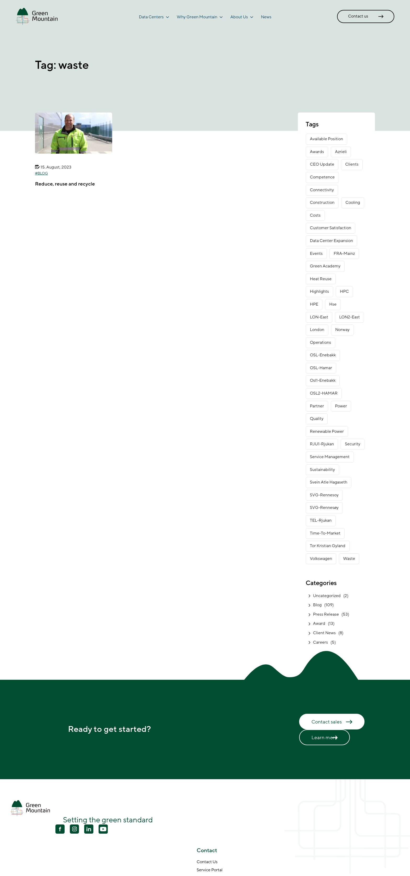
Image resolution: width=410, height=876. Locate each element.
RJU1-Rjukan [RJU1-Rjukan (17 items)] (322, 444)
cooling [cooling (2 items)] (352, 202)
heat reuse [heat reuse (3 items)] (321, 279)
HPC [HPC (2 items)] (344, 291)
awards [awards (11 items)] (317, 151)
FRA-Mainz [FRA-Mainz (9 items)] (344, 253)
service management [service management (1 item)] (330, 456)
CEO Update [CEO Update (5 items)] (322, 164)
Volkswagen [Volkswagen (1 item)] (321, 558)
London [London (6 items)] (317, 329)
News (266, 17)
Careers (320, 642)
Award (319, 623)
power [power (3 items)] (341, 406)
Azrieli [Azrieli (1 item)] (341, 151)
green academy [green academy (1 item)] (325, 266)
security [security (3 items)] (352, 444)
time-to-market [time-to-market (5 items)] (325, 533)
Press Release (326, 614)
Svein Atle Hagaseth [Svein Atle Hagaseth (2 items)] (328, 482)
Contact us (358, 16)
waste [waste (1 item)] (349, 558)
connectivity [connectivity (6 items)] (322, 190)
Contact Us (207, 862)
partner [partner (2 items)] (317, 406)
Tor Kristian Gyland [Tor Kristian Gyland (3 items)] (327, 545)
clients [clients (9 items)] (351, 164)
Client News (324, 633)
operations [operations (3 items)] (320, 342)
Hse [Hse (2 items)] (333, 304)
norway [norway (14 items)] (342, 329)
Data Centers (151, 17)
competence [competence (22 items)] (322, 177)
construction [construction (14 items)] (322, 202)
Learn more (324, 737)
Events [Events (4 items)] (316, 253)
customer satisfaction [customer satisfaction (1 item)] (330, 228)
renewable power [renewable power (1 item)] (327, 431)
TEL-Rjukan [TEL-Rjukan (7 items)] (321, 520)
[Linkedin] (88, 829)
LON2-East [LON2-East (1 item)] (349, 317)
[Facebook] (60, 829)
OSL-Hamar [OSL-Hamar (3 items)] (321, 367)
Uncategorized (327, 595)
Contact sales (326, 722)
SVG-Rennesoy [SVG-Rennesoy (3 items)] (324, 495)
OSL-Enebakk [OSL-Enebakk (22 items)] (323, 355)
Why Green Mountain (197, 17)
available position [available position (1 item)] (326, 139)
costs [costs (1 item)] (315, 215)
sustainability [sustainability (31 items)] (322, 469)
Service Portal (210, 870)
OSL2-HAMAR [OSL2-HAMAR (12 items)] (324, 393)
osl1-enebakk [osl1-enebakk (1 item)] (322, 380)
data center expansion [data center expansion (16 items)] (331, 240)
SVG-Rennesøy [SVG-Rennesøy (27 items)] (324, 507)
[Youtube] (74, 829)
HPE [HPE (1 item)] (314, 304)
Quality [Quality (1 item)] (316, 418)
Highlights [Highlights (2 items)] (319, 291)
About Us (239, 17)
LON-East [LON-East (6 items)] (319, 317)
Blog (43, 173)
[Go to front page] (37, 16)
